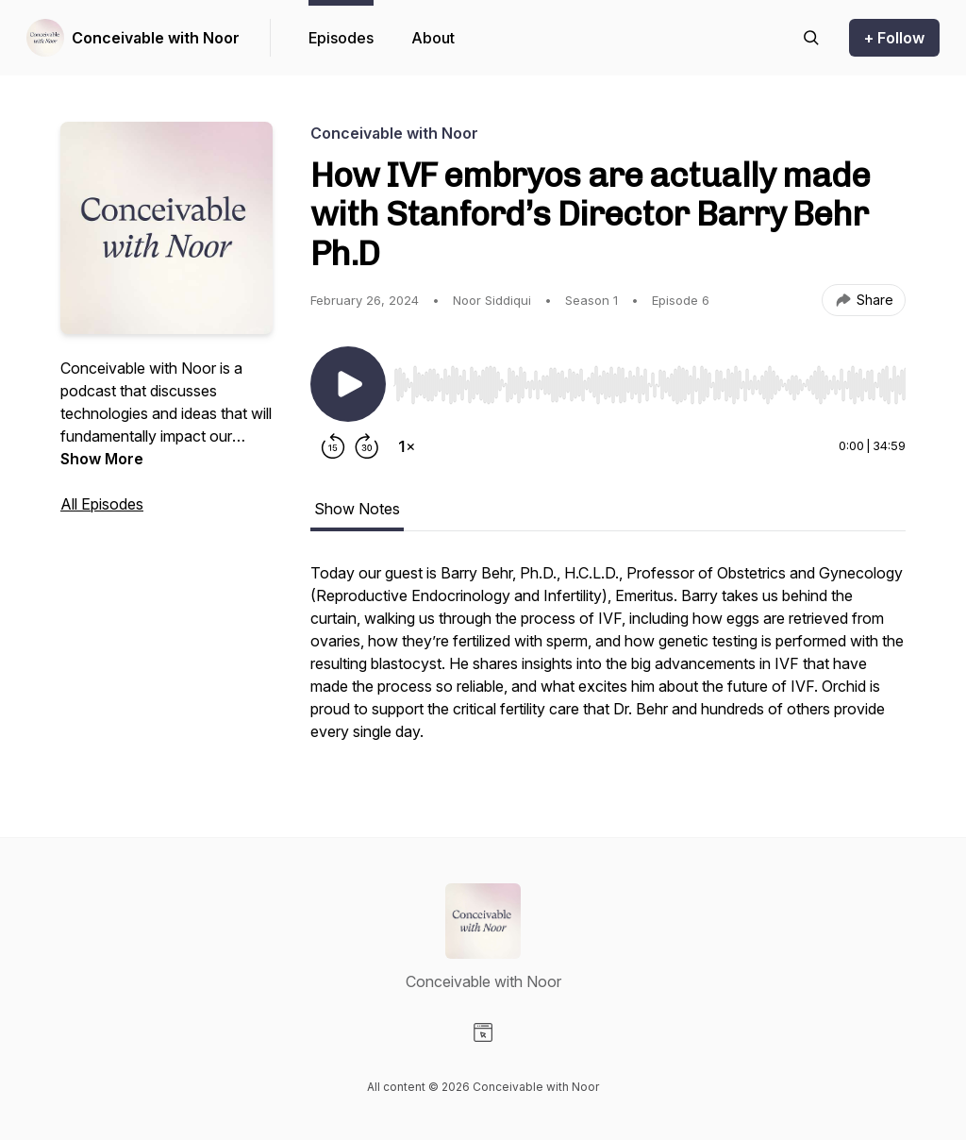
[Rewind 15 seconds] (333, 446)
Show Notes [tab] (357, 508)
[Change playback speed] (406, 446)
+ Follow (894, 37)
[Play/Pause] (348, 384)
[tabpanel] (608, 662)
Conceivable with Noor (156, 37)
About (433, 37)
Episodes (341, 37)
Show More (101, 458)
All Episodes (101, 504)
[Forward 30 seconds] (367, 446)
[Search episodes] (811, 37)
